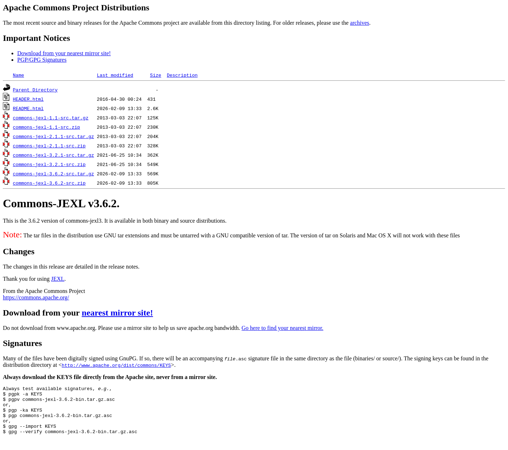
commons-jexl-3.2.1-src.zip (49, 164)
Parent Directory (35, 89)
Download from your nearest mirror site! (64, 53)
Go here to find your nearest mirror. (282, 328)
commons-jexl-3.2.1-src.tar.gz (53, 155)
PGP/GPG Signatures (41, 60)
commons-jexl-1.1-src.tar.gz (51, 117)
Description (182, 75)
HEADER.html (28, 99)
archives (359, 23)
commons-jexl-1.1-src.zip (46, 127)
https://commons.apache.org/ (36, 297)
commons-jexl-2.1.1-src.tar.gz (53, 136)
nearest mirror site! (117, 312)
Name (18, 75)
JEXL (57, 279)
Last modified (115, 75)
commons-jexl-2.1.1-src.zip (49, 145)
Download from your (42, 312)
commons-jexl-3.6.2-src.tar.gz (53, 173)
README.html (28, 108)
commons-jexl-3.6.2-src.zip (49, 183)
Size (155, 75)
